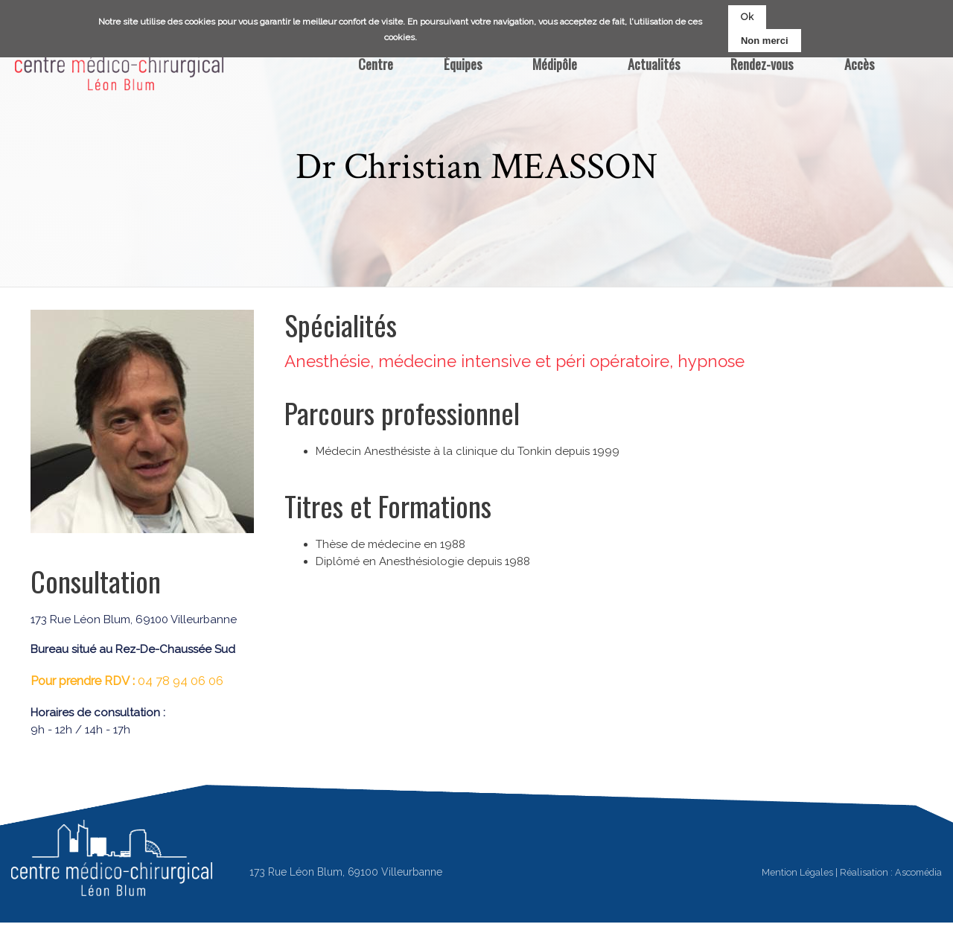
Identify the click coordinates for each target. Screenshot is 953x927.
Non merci (764, 40)
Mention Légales (797, 872)
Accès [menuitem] (859, 64)
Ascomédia (918, 872)
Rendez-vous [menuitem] (761, 64)
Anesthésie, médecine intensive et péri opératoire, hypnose (514, 361)
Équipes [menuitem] (463, 64)
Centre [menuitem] (375, 64)
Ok (747, 16)
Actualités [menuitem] (654, 64)
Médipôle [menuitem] (554, 64)
